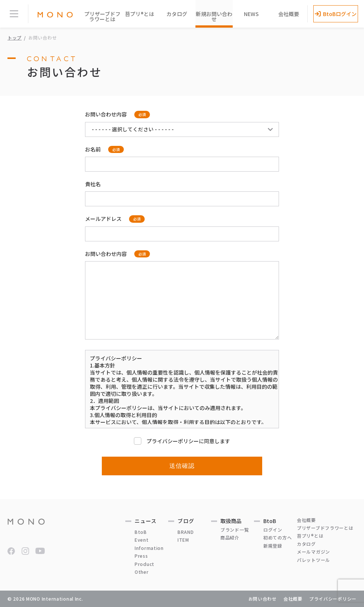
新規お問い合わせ (214, 16)
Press (141, 556)
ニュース (145, 521)
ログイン (272, 529)
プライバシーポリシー (333, 598)
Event (142, 539)
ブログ (186, 521)
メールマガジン (313, 551)
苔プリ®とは (139, 14)
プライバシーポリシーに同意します (182, 441)
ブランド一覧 (234, 529)
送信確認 (182, 466)
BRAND (186, 532)
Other (142, 572)
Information (149, 548)
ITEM (183, 539)
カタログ (176, 14)
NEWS (251, 14)
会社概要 (288, 14)
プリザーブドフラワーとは (102, 16)
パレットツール (313, 560)
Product (144, 564)
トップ (14, 37)
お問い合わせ (262, 598)
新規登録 (272, 545)
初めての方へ (277, 537)
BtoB (141, 532)
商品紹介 (229, 537)
